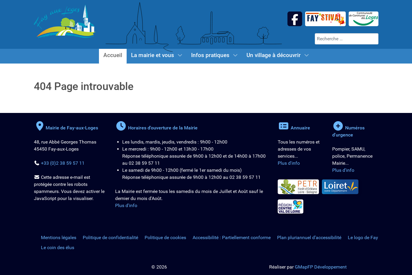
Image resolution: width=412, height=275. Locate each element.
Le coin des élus (57, 247)
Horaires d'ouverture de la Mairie (156, 128)
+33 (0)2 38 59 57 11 (63, 163)
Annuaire (294, 128)
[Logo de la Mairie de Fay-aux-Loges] (65, 21)
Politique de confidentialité (110, 237)
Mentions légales (58, 237)
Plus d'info (126, 205)
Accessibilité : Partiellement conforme (232, 237)
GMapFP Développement (321, 267)
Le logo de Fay (363, 237)
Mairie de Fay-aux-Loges (66, 128)
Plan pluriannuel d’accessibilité (309, 237)
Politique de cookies (165, 237)
